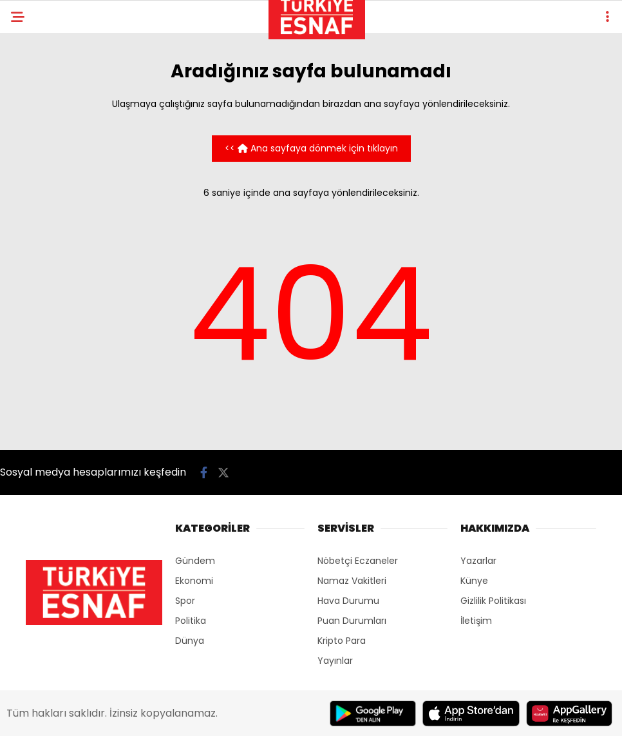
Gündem (195, 560)
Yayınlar (335, 660)
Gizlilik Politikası (493, 600)
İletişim (476, 620)
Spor (185, 600)
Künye (474, 580)
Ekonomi (194, 580)
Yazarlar (478, 560)
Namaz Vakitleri (351, 580)
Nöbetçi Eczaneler (357, 560)
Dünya (189, 640)
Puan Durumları (351, 620)
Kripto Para (341, 640)
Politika (190, 620)
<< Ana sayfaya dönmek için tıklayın (311, 148)
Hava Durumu (348, 600)
